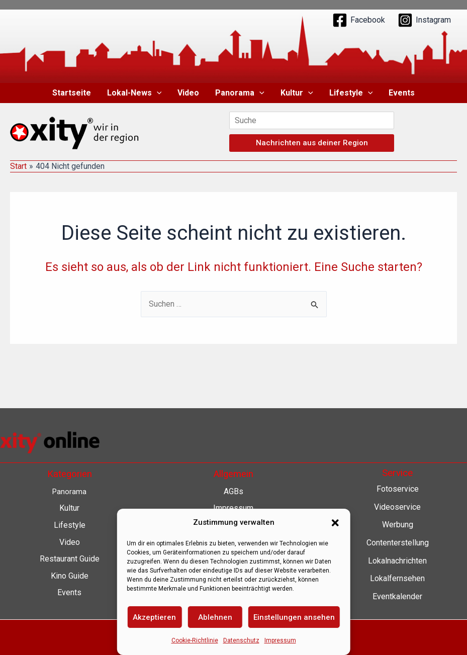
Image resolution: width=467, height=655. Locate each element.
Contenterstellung (397, 542)
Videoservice (397, 507)
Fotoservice (398, 489)
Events (402, 93)
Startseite (71, 93)
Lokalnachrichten (397, 561)
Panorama (239, 93)
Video (188, 93)
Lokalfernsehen (397, 578)
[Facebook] (358, 20)
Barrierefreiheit (233, 576)
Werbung (397, 524)
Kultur (297, 93)
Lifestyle (351, 93)
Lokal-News (134, 93)
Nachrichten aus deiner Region (312, 142)
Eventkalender (397, 596)
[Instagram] (424, 20)
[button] (157, 93)
